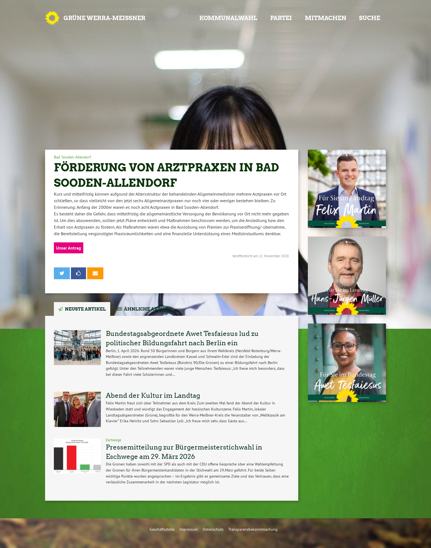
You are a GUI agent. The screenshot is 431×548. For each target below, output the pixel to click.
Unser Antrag (68, 248)
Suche (369, 18)
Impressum (188, 529)
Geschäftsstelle (162, 529)
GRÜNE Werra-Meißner (104, 18)
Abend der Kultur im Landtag (153, 395)
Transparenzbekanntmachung (253, 529)
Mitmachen (325, 18)
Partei (281, 18)
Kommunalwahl (228, 18)
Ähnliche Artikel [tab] (148, 309)
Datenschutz (213, 529)
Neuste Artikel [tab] (85, 309)
